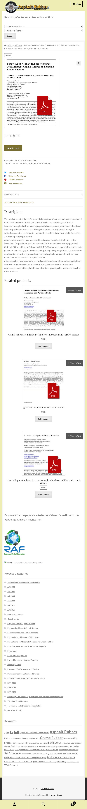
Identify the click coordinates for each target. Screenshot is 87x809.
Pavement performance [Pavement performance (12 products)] (46, 749)
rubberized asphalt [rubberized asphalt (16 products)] (65, 757)
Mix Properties (29, 160)
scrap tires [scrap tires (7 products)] (38, 762)
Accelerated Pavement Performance (23, 582)
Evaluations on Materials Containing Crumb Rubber (30, 642)
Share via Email (15, 183)
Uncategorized (14, 710)
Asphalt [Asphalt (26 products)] (14, 732)
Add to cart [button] (43, 346)
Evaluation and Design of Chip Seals (23, 637)
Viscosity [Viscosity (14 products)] (61, 761)
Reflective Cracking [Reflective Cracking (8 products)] (27, 758)
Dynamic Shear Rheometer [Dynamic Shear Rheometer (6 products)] (38, 743)
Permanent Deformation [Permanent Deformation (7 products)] (31, 754)
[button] (78, 63)
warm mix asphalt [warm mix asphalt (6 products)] (73, 762)
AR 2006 (18, 45)
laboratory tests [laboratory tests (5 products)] (67, 746)
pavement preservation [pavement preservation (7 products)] (68, 750)
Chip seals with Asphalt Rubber (21, 623)
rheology (46, 163)
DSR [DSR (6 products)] (14, 743)
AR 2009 (11, 601)
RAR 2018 (11, 683)
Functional (12, 651)
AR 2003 (11, 591)
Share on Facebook (17, 176)
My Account (14, 804)
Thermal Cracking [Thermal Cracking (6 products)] (49, 762)
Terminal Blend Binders (17, 701)
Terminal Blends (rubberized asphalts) (24, 706)
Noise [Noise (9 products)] (76, 746)
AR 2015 (11, 610)
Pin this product (16, 179)
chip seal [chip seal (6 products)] (28, 738)
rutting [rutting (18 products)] (30, 761)
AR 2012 (11, 605)
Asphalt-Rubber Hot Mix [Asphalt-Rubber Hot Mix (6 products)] (28, 733)
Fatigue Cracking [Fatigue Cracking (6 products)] (64, 743)
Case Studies (13, 619)
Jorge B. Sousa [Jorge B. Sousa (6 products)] (37, 746)
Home (10, 45)
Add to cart (13, 148)
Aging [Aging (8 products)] (6, 732)
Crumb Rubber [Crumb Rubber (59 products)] (51, 738)
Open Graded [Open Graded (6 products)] (9, 750)
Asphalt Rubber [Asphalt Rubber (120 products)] (63, 731)
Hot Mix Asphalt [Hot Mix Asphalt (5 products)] (26, 746)
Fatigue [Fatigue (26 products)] (53, 742)
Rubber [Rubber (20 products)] (51, 757)
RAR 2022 (11, 687)
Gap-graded (35, 163)
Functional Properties (17, 655)
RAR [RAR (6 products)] (52, 754)
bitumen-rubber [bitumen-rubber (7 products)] (18, 738)
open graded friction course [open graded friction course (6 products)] (25, 750)
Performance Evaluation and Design (23, 674)
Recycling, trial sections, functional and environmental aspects (35, 696)
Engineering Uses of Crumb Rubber (22, 628)
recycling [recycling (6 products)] (15, 758)
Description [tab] (11, 194)
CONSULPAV (47, 788)
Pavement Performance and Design (23, 669)
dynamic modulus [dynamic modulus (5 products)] (22, 743)
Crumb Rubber (15, 163)
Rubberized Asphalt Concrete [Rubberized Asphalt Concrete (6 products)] (15, 762)
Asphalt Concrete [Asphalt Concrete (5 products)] (43, 733)
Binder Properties (15, 614)
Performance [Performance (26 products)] (12, 753)
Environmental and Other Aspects (22, 633)
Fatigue (26, 163)
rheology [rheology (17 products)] (41, 757)
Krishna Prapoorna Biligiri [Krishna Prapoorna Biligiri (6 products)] (52, 746)
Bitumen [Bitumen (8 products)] (8, 738)
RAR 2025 (11, 692)
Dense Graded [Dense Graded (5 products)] (68, 738)
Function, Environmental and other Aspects (26, 646)
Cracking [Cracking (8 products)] (36, 738)
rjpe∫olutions (56, 795)
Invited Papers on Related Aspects (22, 660)
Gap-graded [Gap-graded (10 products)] (76, 743)
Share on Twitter (16, 172)
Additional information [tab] (19, 202)
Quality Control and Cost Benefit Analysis (26, 678)
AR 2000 (11, 587)
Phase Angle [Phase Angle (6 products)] (45, 754)
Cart (67, 802)
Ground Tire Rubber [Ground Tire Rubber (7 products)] (12, 746)
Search (43, 804)
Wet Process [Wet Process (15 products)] (11, 765)
